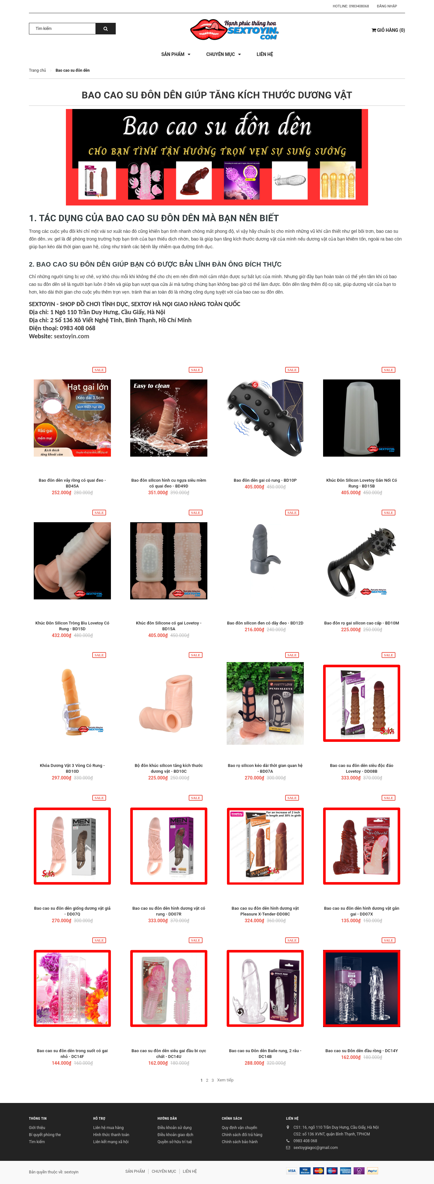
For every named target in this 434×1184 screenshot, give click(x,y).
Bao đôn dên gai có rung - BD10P (265, 480)
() (388, 30)
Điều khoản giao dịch (175, 1135)
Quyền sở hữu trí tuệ (175, 1142)
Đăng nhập (387, 6)
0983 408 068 (305, 1141)
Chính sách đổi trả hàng (242, 1135)
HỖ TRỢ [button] (99, 1118)
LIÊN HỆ (292, 1118)
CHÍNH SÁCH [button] (232, 1118)
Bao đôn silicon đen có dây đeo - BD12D (265, 623)
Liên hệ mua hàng (108, 1127)
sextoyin (71, 1172)
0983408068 (359, 6)
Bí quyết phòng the (45, 1135)
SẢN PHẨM (135, 1171)
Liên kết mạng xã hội (111, 1142)
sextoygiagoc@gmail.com (316, 1147)
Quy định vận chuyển (239, 1127)
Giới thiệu (37, 1127)
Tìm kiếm (37, 1142)
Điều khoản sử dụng (175, 1127)
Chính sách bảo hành (240, 1142)
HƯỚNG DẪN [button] (167, 1118)
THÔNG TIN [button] (38, 1118)
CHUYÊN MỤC (164, 1171)
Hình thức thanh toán (111, 1135)
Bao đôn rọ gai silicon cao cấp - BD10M (361, 623)
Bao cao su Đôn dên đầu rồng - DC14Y (361, 1050)
